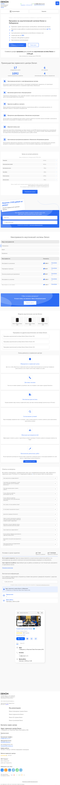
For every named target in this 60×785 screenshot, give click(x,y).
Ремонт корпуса (6, 176)
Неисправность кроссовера (8, 285)
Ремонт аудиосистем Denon (16, 708)
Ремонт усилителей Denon (16, 714)
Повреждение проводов (7, 269)
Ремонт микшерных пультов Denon (18, 705)
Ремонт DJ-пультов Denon (15, 711)
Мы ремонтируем (15, 11)
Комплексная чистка (7, 168)
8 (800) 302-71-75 (5, 732)
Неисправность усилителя (8, 280)
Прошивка (5, 160)
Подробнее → (54, 264)
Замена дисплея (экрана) (8, 164)
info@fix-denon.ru (5, 736)
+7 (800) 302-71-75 (39, 4)
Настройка (5, 172)
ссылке (7, 698)
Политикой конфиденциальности (42, 578)
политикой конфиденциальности (36, 225)
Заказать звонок (30, 303)
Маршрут (20, 633)
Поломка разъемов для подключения (11, 274)
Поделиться (2, 764)
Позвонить (44, 11)
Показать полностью (7, 561)
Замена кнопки (6, 180)
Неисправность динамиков (8, 263)
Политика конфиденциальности (30, 775)
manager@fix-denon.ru (7, 739)
